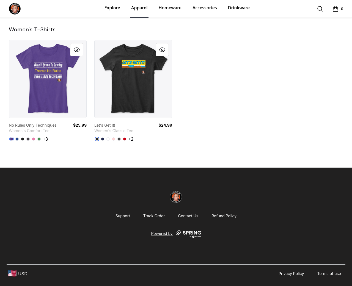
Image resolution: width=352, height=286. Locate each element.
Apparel (139, 8)
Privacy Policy (291, 273)
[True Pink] (33, 139)
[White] (108, 139)
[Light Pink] (113, 139)
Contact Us (188, 215)
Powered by (176, 234)
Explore (112, 8)
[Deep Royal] (17, 139)
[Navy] (102, 139)
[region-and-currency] (18, 273)
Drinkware (239, 8)
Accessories (205, 8)
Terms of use (329, 273)
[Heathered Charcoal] (28, 139)
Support (123, 215)
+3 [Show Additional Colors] (45, 139)
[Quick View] (76, 49)
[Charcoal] (119, 139)
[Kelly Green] (39, 139)
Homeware (169, 8)
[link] (47, 79)
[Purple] (11, 139)
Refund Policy (224, 215)
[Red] (124, 139)
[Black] (22, 139)
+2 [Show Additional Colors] (130, 139)
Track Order (154, 215)
